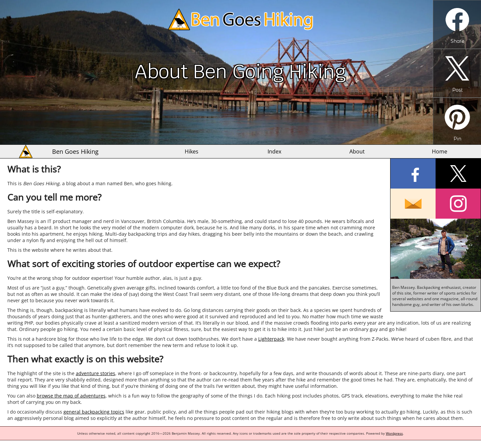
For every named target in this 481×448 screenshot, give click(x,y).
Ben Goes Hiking (75, 151)
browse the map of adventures (71, 396)
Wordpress (394, 433)
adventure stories (95, 373)
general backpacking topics (93, 412)
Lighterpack (271, 339)
